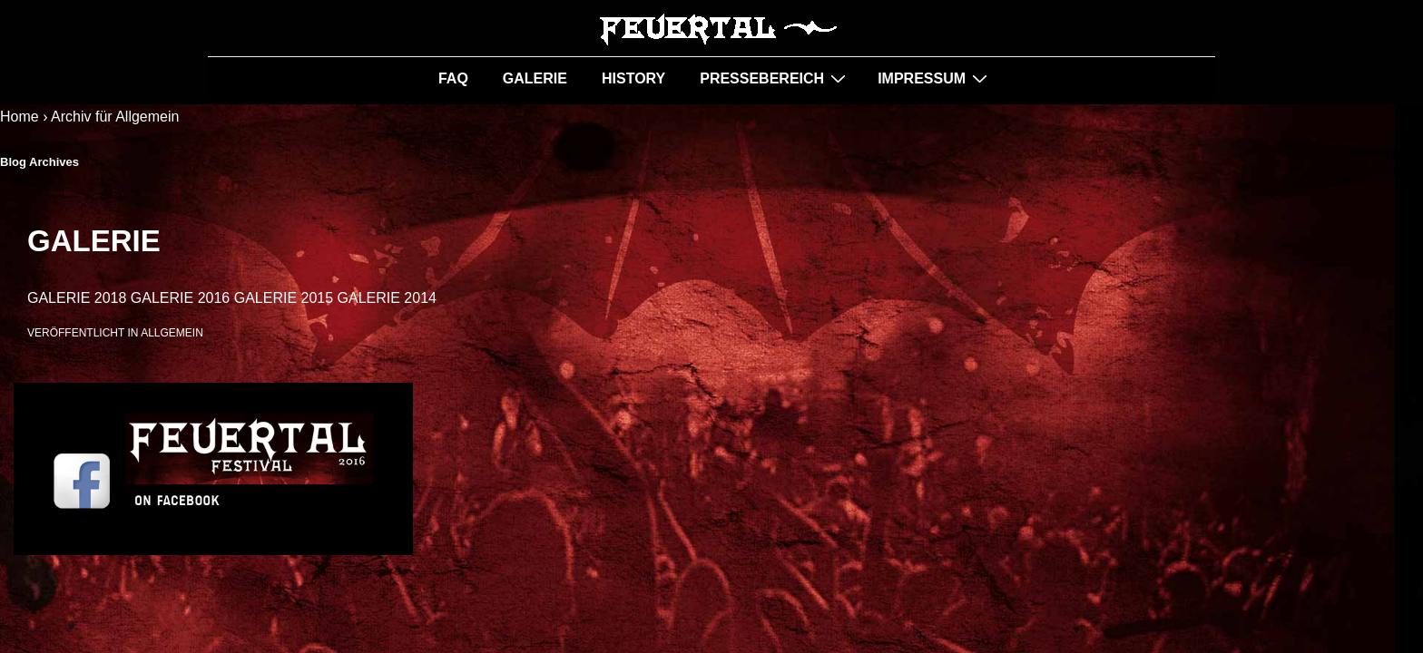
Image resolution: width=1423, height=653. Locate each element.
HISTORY (633, 78)
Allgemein (172, 332)
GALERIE (535, 78)
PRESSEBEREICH (775, 78)
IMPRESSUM (935, 78)
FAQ (453, 78)
